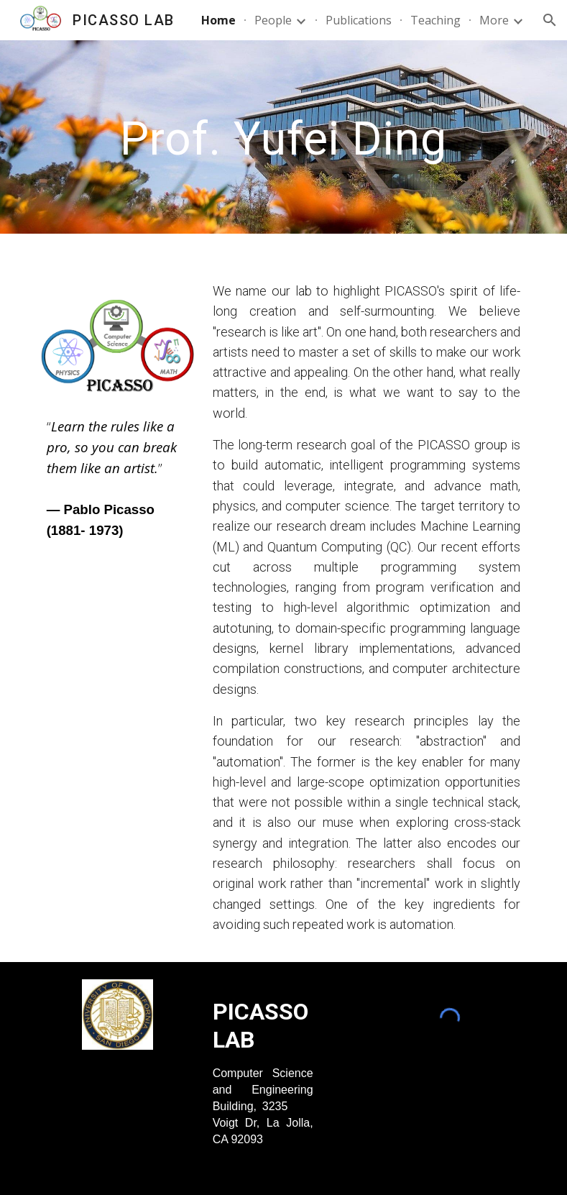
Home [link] (218, 20)
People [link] (273, 20)
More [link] (494, 20)
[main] (283, 137)
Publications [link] (359, 20)
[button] (550, 20)
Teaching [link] (435, 20)
